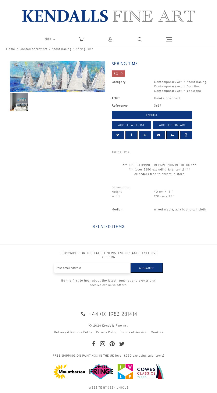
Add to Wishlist (131, 125)
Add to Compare (172, 125)
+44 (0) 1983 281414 (109, 314)
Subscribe (146, 267)
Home (10, 49)
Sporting (193, 86)
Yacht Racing (61, 49)
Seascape (194, 90)
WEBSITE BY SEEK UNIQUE (108, 387)
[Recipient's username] (92, 268)
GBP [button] (48, 39)
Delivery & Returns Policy (73, 332)
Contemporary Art (33, 49)
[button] (140, 39)
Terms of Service (134, 332)
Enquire (152, 115)
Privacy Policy (106, 332)
